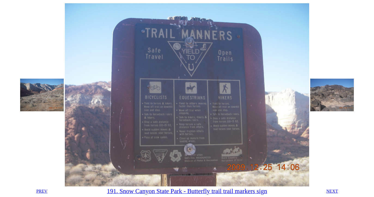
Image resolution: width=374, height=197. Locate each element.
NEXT (332, 191)
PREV (41, 191)
